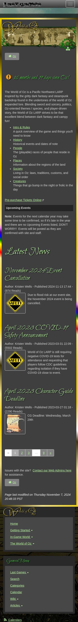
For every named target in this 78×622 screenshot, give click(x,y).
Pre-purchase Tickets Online (23, 200)
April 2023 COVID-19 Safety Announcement (36, 331)
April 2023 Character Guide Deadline (39, 395)
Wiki (14, 598)
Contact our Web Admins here (52, 470)
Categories (17, 585)
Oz (14, 56)
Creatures (19, 181)
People (17, 148)
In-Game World (21, 537)
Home (14, 523)
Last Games (19, 572)
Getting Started (21, 530)
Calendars (12, 620)
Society (18, 168)
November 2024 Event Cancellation (33, 274)
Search (14, 579)
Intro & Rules (21, 127)
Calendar (16, 592)
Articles (16, 605)
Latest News (27, 251)
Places (17, 160)
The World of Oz (22, 543)
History (17, 139)
